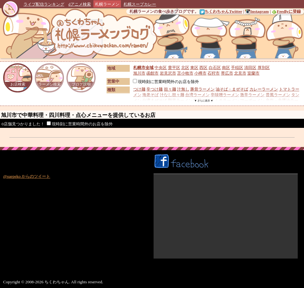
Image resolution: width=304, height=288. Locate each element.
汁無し (183, 89)
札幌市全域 (143, 67)
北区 (185, 67)
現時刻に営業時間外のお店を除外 (166, 81)
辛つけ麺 (154, 89)
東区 (194, 67)
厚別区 (264, 67)
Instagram (257, 11)
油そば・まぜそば (232, 89)
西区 (203, 67)
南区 (226, 67)
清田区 (250, 67)
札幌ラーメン (107, 4)
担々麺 (170, 89)
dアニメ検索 (79, 4)
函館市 (152, 73)
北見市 (240, 73)
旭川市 (139, 73)
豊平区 (174, 67)
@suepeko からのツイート (26, 176)
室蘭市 (253, 73)
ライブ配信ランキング (44, 4)
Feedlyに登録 (286, 11)
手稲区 (237, 67)
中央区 (161, 67)
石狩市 (213, 73)
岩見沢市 (168, 73)
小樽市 (200, 73)
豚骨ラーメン (202, 89)
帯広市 (227, 73)
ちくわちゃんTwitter (221, 11)
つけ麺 (139, 89)
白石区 (215, 67)
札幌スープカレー (139, 4)
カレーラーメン (263, 89)
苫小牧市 (185, 73)
